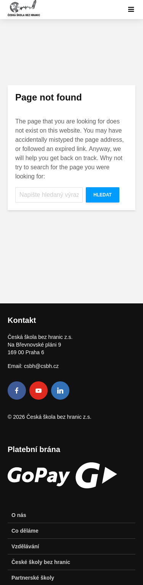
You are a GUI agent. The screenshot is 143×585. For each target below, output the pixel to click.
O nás (18, 515)
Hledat (102, 195)
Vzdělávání (25, 546)
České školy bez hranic (40, 562)
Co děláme (25, 531)
